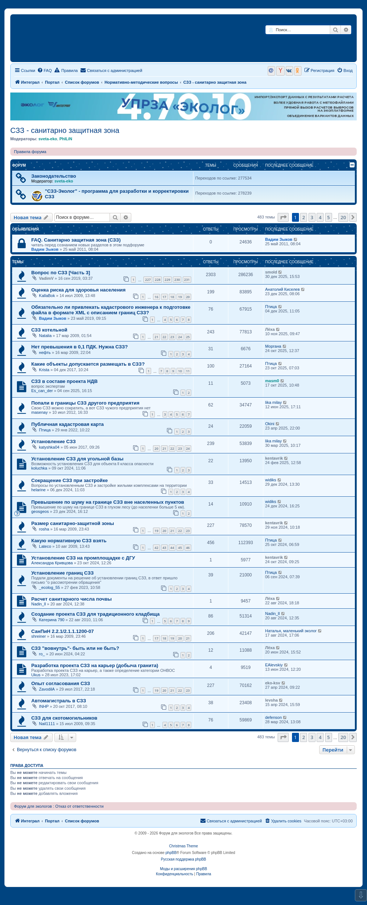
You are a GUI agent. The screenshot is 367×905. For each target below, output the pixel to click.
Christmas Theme (183, 846)
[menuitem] (44, 70)
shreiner (38, 636)
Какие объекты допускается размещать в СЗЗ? (88, 364)
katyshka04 (49, 447)
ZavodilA (47, 689)
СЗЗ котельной (49, 330)
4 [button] (320, 217)
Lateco (45, 546)
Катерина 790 (51, 620)
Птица (271, 306)
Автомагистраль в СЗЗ (58, 700)
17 (164, 296)
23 (172, 336)
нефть (45, 352)
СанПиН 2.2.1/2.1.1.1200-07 (62, 631)
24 (180, 336)
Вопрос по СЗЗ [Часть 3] (60, 272)
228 (157, 279)
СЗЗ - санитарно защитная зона (64, 130)
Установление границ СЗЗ (62, 573)
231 (187, 279)
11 (188, 371)
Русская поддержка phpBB (183, 859)
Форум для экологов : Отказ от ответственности (59, 806)
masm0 (272, 381)
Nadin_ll (38, 604)
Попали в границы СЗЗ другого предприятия (85, 403)
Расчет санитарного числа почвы (71, 599)
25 (188, 336)
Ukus (35, 675)
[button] (283, 217)
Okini (269, 423)
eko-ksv (272, 683)
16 (156, 296)
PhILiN (65, 139)
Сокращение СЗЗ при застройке (69, 480)
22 (164, 336)
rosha (44, 529)
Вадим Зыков (44, 249)
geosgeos (40, 511)
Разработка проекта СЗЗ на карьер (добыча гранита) (94, 665)
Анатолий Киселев (282, 289)
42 (156, 547)
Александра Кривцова (52, 563)
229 (167, 279)
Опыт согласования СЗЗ (60, 683)
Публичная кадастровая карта (67, 424)
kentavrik (274, 458)
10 (180, 371)
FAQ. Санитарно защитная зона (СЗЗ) (76, 240)
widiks (270, 480)
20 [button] (343, 217)
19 (180, 296)
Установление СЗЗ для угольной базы (77, 458)
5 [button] (328, 217)
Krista (44, 370)
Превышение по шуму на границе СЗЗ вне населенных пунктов (107, 502)
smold (271, 272)
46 (188, 547)
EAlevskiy (274, 665)
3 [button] (312, 217)
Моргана (273, 346)
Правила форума (30, 151)
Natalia (45, 335)
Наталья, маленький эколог (291, 631)
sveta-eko (47, 139)
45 (180, 547)
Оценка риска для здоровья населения (78, 290)
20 (188, 296)
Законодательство (53, 176)
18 (172, 296)
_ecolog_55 (49, 587)
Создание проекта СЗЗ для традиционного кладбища (95, 614)
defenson (273, 717)
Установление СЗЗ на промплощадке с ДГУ (83, 558)
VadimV (46, 278)
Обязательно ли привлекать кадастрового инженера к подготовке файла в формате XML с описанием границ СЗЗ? (110, 309)
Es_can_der (42, 390)
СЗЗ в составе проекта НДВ (64, 381)
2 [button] (303, 217)
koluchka (39, 468)
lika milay (273, 402)
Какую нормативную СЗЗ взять (69, 540)
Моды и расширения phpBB (183, 869)
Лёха (270, 329)
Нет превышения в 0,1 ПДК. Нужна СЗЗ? (79, 347)
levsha (271, 700)
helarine (38, 490)
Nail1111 (47, 723)
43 (164, 547)
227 (147, 279)
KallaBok (47, 295)
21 (156, 336)
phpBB (171, 853)
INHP (44, 706)
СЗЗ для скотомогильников (64, 718)
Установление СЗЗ (53, 441)
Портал (52, 82)
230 (177, 279)
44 (172, 547)
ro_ (42, 654)
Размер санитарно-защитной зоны (72, 523)
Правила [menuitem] (66, 70)
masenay (39, 412)
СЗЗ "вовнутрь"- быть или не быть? (75, 648)
